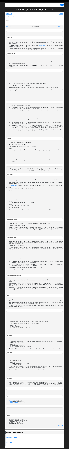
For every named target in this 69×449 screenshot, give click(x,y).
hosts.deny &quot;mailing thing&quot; (12, 434)
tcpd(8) (10, 401)
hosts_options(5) (42, 45)
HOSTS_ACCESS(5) (9, 26)
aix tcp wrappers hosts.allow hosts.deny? (13, 444)
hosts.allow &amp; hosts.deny (11, 437)
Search (62, 4)
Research (61, 13)
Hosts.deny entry (9, 442)
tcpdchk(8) (11, 402)
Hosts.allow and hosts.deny (11, 439)
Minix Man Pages (9, 13)
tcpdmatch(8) (16, 402)
